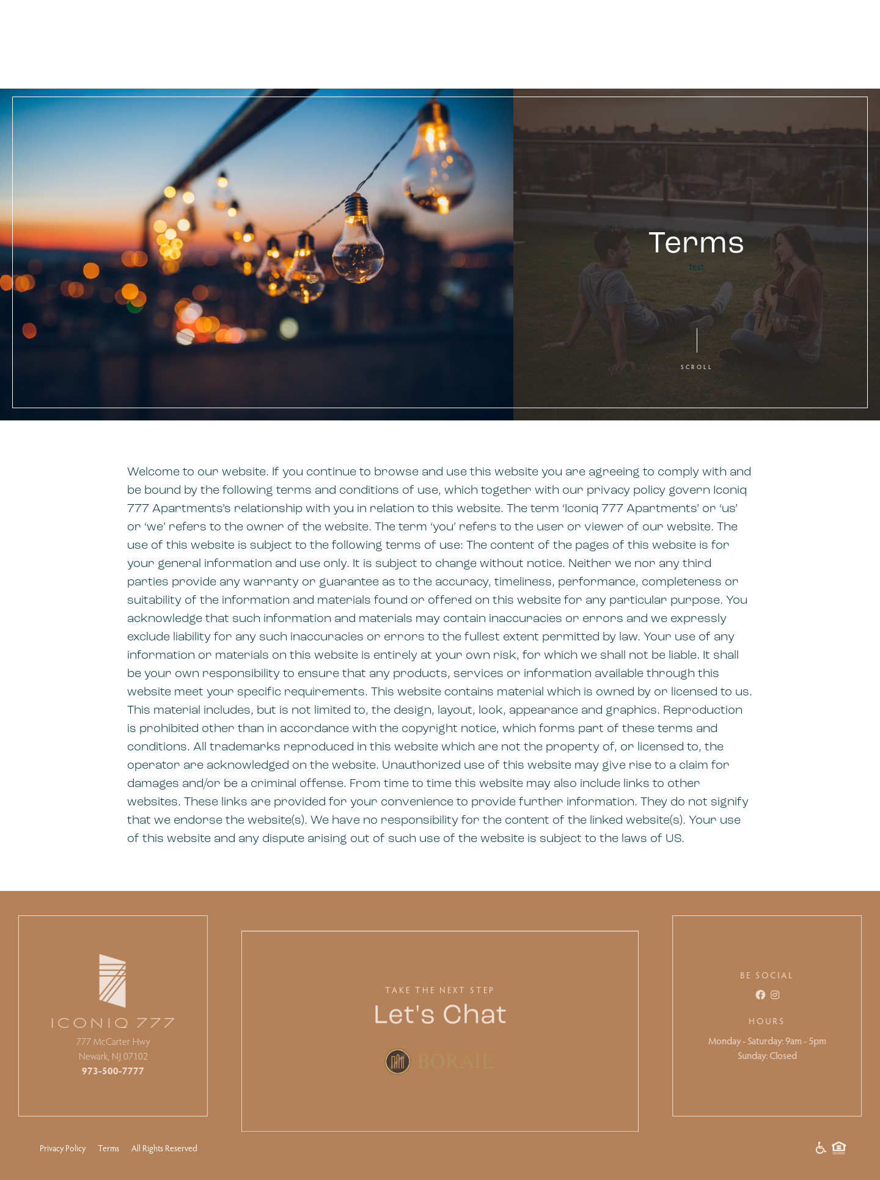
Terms (108, 1148)
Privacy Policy (63, 1148)
